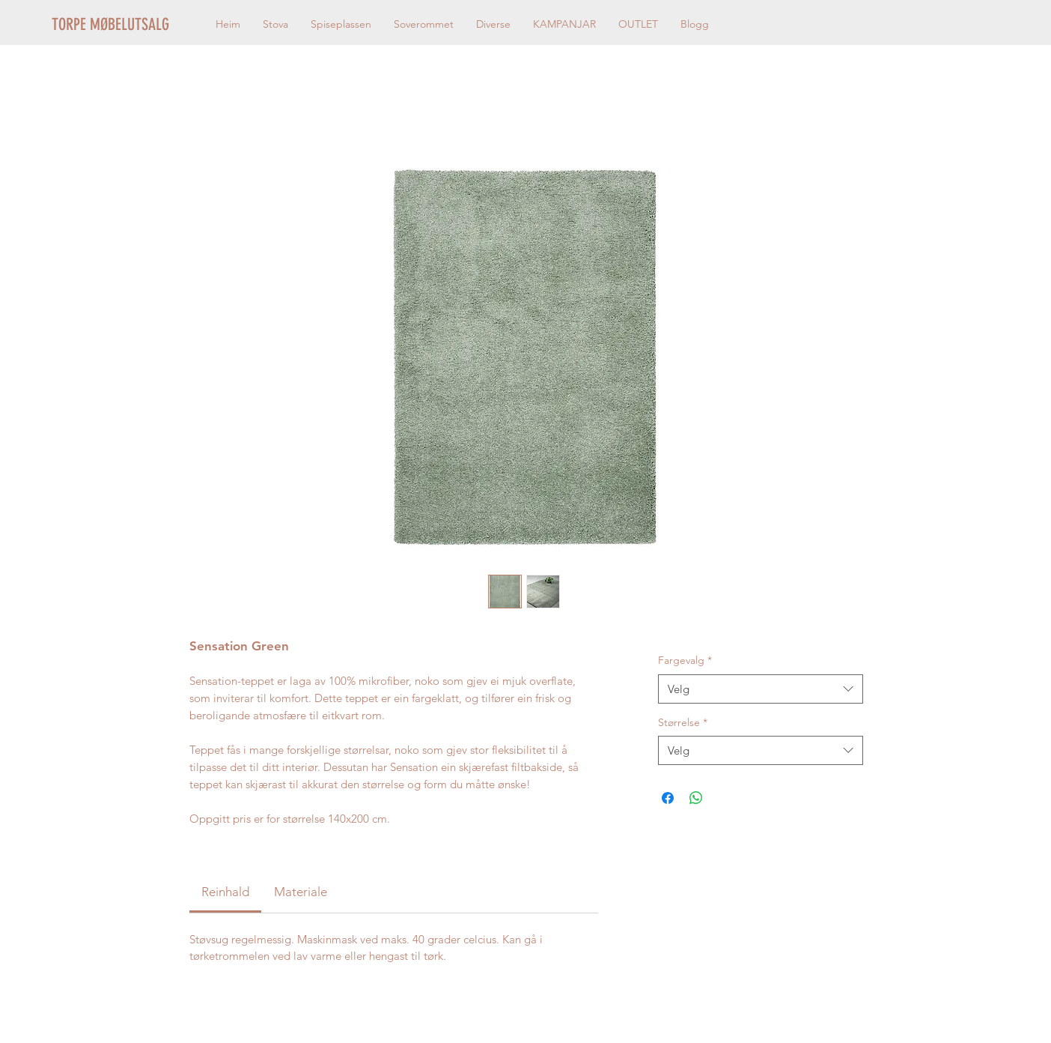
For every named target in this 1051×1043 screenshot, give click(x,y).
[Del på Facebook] (668, 798)
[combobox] (760, 689)
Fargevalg (685, 660)
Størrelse (682, 722)
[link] (225, 891)
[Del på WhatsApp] (696, 798)
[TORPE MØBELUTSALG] (129, 24)
